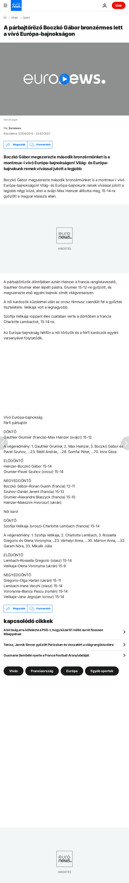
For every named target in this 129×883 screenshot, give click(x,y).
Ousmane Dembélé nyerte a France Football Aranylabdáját (46, 655)
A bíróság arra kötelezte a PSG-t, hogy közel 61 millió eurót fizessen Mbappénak (53, 632)
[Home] (5, 17)
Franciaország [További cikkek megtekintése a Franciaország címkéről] (42, 671)
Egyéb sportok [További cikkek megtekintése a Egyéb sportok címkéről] (102, 671)
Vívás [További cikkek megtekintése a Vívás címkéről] (13, 671)
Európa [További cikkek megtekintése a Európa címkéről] (72, 671)
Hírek (14, 17)
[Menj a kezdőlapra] (16, 5)
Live (118, 5)
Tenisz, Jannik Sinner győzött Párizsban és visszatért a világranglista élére (59, 645)
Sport (26, 17)
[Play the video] (64, 79)
